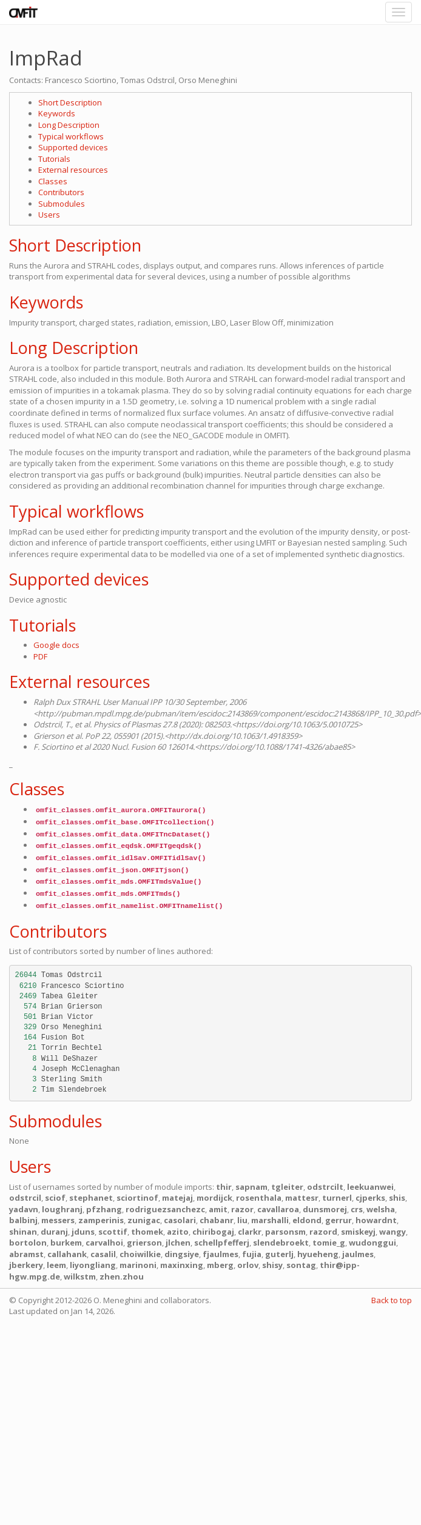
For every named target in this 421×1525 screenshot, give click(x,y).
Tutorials (54, 158)
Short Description (70, 102)
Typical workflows (71, 136)
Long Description (68, 124)
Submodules (61, 203)
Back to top (391, 1300)
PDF (40, 656)
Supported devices (73, 147)
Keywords (56, 113)
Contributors (61, 192)
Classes (52, 181)
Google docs (56, 644)
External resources (73, 169)
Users (49, 214)
